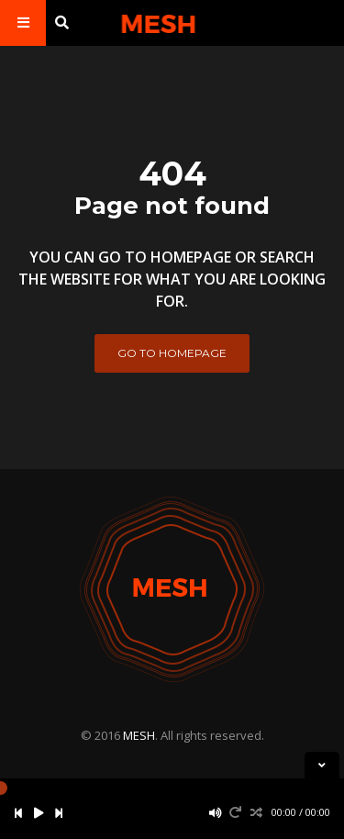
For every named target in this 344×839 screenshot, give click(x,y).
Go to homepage (172, 353)
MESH (139, 735)
